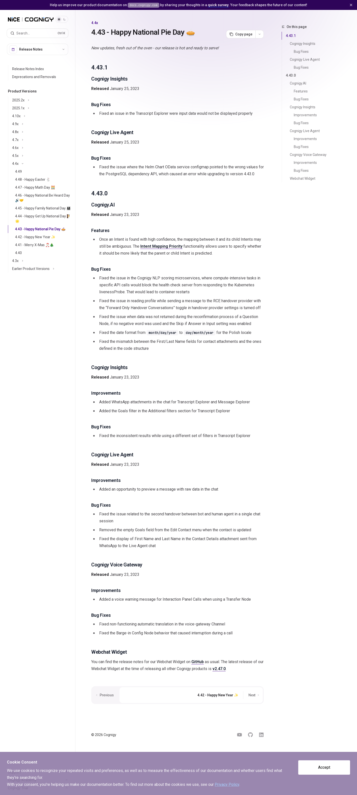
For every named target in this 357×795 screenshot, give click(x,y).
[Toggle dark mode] (61, 19)
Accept (324, 767)
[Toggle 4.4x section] (41, 164)
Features (301, 91)
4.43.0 (291, 75)
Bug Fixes (301, 52)
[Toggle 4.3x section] (41, 261)
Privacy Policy (227, 784)
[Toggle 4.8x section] (41, 132)
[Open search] (37, 33)
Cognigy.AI (298, 83)
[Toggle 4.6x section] (41, 148)
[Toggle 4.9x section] (41, 124)
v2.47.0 (219, 668)
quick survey (218, 5)
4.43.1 (291, 36)
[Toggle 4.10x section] (41, 116)
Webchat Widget (302, 178)
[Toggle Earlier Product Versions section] (41, 269)
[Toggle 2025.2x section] (41, 100)
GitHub (197, 661)
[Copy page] (240, 34)
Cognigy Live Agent (305, 59)
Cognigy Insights (302, 44)
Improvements (305, 115)
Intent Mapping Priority (161, 246)
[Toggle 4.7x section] (41, 140)
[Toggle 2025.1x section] (41, 108)
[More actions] (259, 34)
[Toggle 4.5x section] (41, 156)
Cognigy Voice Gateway (308, 155)
